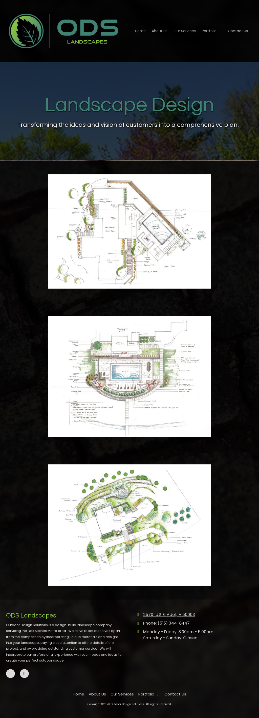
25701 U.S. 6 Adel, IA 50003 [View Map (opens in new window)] (169, 614)
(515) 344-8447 (174, 623)
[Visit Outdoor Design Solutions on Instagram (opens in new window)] (24, 673)
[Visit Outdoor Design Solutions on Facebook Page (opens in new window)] (10, 673)
